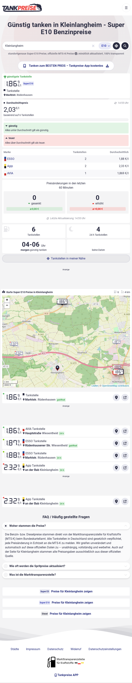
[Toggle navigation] (126, 7)
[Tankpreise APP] (66, 675)
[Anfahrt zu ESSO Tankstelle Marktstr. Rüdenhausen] (116, 455)
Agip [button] (10, 166)
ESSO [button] (10, 159)
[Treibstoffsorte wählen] (105, 45)
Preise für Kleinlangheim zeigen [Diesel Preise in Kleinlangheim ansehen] (66, 614)
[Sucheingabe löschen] (93, 46)
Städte (15, 649)
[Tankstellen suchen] (125, 45)
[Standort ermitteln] (116, 45)
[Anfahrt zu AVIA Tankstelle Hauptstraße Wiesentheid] (116, 431)
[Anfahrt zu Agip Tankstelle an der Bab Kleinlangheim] (116, 467)
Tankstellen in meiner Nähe (66, 258)
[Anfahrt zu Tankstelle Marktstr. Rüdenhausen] (116, 397)
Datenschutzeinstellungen (105, 649)
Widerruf (76, 649)
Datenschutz (55, 649)
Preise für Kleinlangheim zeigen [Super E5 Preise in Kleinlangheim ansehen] (66, 591)
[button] (57, 369)
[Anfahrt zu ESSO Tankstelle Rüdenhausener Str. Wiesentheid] (116, 443)
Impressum (33, 649)
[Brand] (22, 8)
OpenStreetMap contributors (115, 386)
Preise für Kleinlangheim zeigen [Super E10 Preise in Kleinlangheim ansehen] (66, 602)
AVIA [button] (10, 173)
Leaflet (95, 386)
